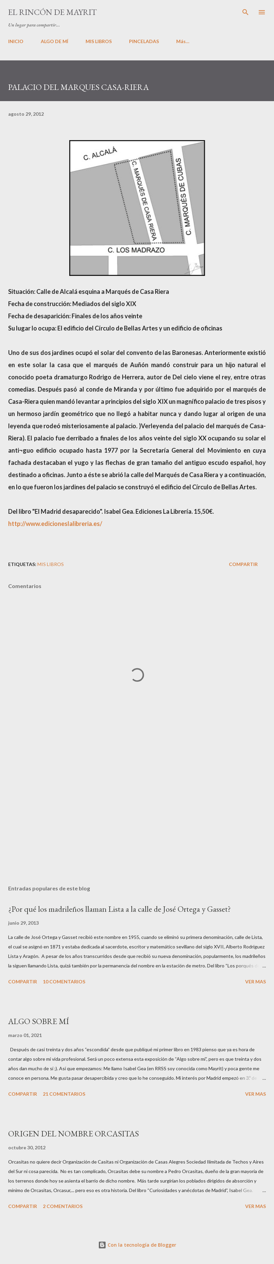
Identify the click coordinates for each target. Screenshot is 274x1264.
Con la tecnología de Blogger (137, 1245)
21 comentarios (64, 1094)
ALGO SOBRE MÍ (38, 1021)
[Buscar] (245, 12)
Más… (182, 41)
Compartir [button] (243, 564)
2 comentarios (63, 1206)
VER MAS (255, 981)
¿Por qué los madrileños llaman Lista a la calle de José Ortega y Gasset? (119, 909)
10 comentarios (64, 981)
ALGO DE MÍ (54, 41)
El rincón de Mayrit (52, 12)
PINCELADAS (144, 41)
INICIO (15, 41)
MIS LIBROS (99, 41)
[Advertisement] (137, 815)
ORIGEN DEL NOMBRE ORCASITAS (73, 1133)
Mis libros (50, 564)
